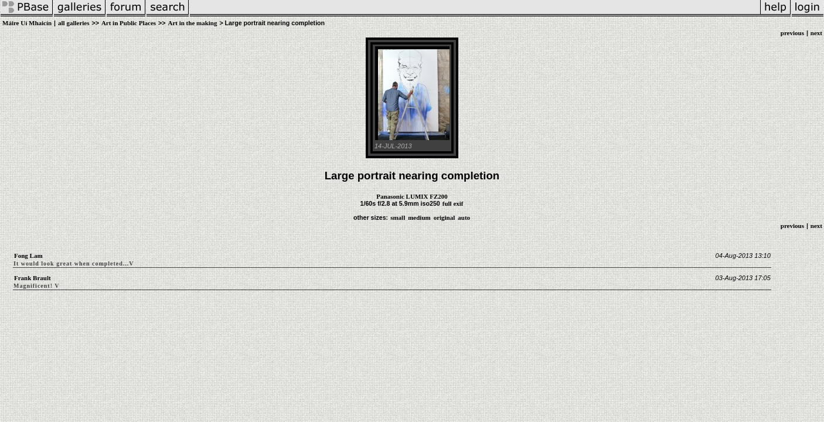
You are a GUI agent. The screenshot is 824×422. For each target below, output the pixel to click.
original (444, 217)
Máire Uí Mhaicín (27, 22)
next (816, 32)
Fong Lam (28, 255)
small (397, 217)
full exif (453, 203)
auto (464, 217)
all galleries (73, 22)
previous (792, 32)
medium (419, 217)
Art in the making (192, 22)
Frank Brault (32, 277)
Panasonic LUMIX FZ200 (412, 196)
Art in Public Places (128, 22)
